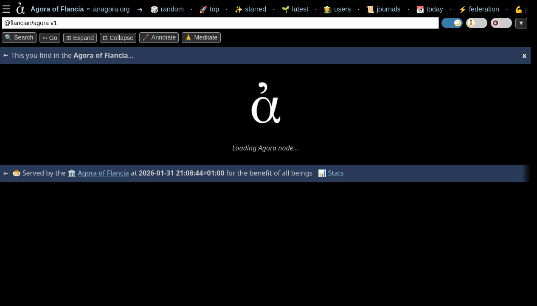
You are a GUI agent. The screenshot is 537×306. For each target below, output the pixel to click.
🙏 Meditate (201, 37)
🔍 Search (19, 37)
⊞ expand (80, 37)
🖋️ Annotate (159, 37)
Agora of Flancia (103, 173)
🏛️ (71, 173)
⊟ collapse (118, 37)
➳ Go (49, 37)
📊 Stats (331, 173)
